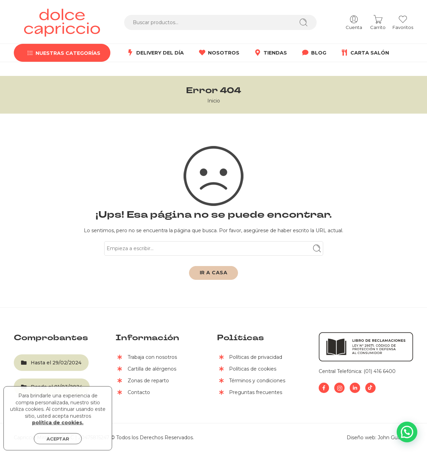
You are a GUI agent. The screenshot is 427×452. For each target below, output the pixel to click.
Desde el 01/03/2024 (51, 387)
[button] (407, 432)
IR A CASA (214, 272)
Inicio (213, 101)
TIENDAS (270, 52)
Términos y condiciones (251, 381)
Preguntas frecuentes (249, 393)
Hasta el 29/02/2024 (51, 363)
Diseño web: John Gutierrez (380, 437)
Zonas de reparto (142, 381)
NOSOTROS (218, 52)
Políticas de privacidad (249, 358)
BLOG (313, 52)
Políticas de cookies (246, 369)
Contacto (133, 393)
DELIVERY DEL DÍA (155, 52)
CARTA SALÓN (364, 52)
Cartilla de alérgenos (146, 369)
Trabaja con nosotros (146, 358)
